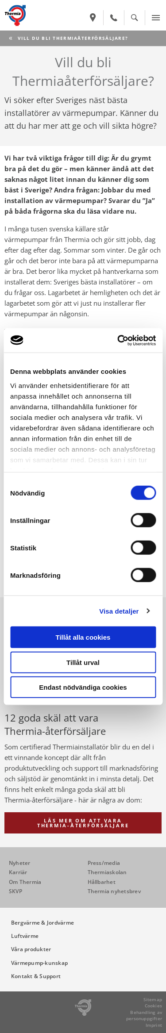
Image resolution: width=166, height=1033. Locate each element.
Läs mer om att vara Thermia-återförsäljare (83, 823)
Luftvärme (25, 936)
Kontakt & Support (36, 976)
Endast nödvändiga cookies (83, 687)
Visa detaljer (119, 610)
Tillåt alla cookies (83, 637)
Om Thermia (25, 882)
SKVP (15, 891)
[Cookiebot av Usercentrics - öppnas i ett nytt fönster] (118, 340)
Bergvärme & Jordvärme (42, 922)
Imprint (154, 1025)
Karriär (18, 872)
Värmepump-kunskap (39, 963)
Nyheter (20, 863)
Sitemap (152, 999)
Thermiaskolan (107, 872)
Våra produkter (31, 949)
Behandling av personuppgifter (144, 1015)
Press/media (104, 863)
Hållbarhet (102, 882)
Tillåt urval (83, 662)
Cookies (153, 1005)
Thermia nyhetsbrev (114, 891)
